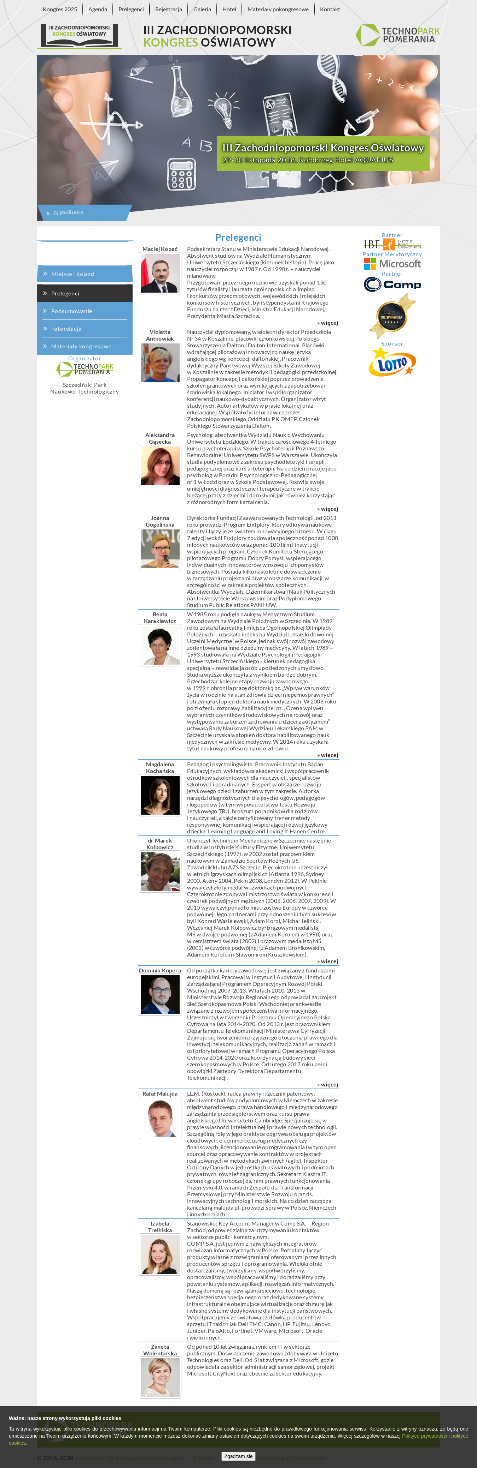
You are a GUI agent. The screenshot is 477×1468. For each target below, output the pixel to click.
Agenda (97, 9)
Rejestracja (168, 9)
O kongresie (73, 112)
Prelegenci (131, 9)
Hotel (229, 9)
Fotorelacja (66, 327)
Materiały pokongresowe (278, 9)
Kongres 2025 (60, 9)
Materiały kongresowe (81, 346)
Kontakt (330, 9)
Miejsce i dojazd (74, 234)
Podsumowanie (71, 306)
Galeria (202, 9)
